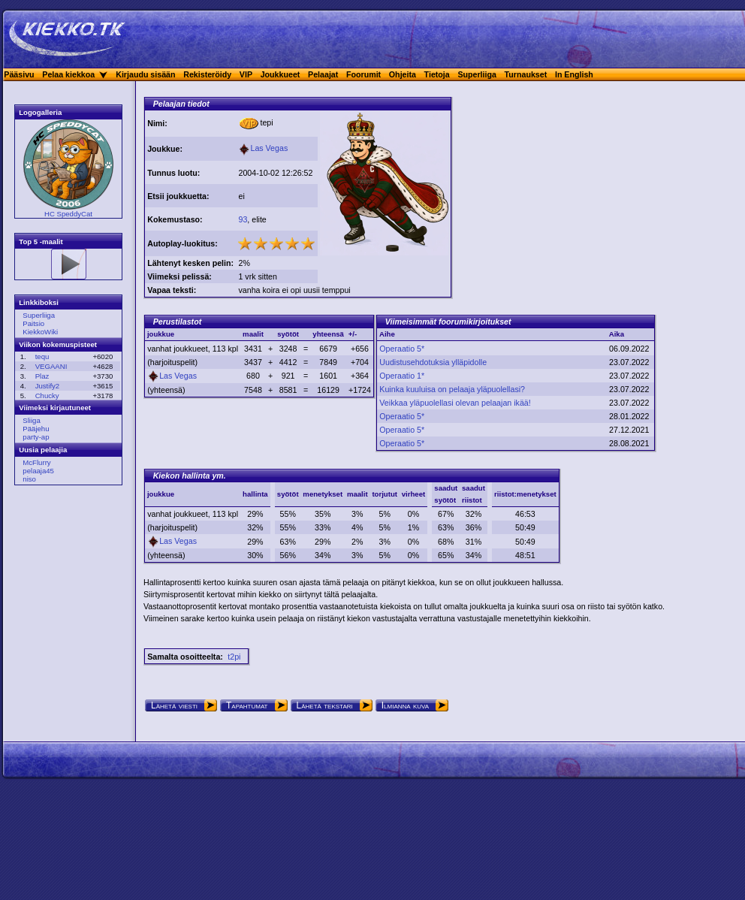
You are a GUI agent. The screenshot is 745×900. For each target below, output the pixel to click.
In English (574, 74)
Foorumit (363, 74)
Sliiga (31, 420)
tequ (42, 356)
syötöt (288, 494)
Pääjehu (36, 428)
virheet (413, 494)
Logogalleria (40, 112)
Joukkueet (280, 74)
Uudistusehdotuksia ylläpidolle (433, 362)
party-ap (36, 437)
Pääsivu (19, 74)
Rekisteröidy (207, 74)
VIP (246, 74)
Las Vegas (263, 148)
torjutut (384, 494)
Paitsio (33, 323)
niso (29, 479)
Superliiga (476, 74)
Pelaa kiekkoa (68, 74)
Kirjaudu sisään (145, 74)
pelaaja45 (38, 471)
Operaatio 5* (401, 348)
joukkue (160, 494)
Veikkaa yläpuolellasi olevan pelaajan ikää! (454, 402)
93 (242, 219)
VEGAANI (51, 366)
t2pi (234, 656)
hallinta (255, 494)
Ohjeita (402, 74)
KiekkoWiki (40, 332)
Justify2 (47, 386)
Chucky (47, 395)
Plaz (42, 376)
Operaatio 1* (401, 375)
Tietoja (437, 74)
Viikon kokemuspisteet (58, 344)
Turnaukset (526, 74)
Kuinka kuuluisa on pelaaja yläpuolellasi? (452, 389)
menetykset (322, 494)
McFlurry (36, 462)
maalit (357, 494)
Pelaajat (323, 74)
